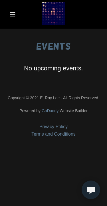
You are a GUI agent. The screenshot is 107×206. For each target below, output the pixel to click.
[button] (13, 14)
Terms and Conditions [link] (53, 134)
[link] (53, 14)
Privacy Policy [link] (53, 126)
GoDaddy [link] (50, 110)
